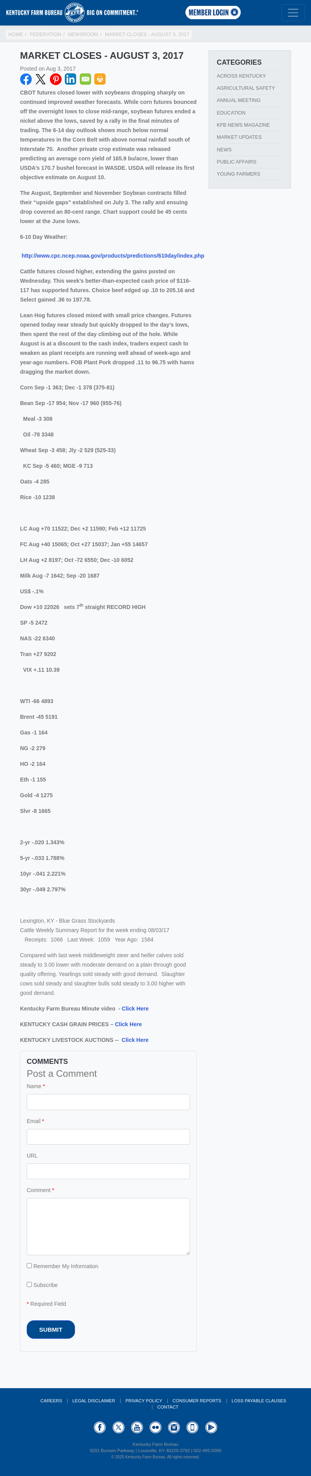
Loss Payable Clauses (259, 1400)
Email (85, 79)
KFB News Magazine (243, 125)
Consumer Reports (196, 1400)
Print (100, 79)
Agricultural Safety (246, 88)
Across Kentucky (241, 76)
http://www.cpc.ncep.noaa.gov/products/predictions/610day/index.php (113, 256)
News (224, 150)
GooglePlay (211, 1427)
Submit (50, 1329)
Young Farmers (238, 174)
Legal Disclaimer (93, 1400)
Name (34, 1086)
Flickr (155, 1427)
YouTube (137, 1427)
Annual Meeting (239, 100)
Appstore (192, 1427)
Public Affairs (236, 162)
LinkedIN (71, 79)
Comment (39, 1190)
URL (32, 1155)
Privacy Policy (143, 1400)
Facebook (26, 79)
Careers (51, 1400)
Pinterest (56, 79)
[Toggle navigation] (293, 12)
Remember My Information (63, 1266)
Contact (167, 1407)
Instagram (174, 1427)
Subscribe (42, 1285)
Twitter (41, 79)
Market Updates (239, 137)
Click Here (135, 1008)
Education (231, 113)
